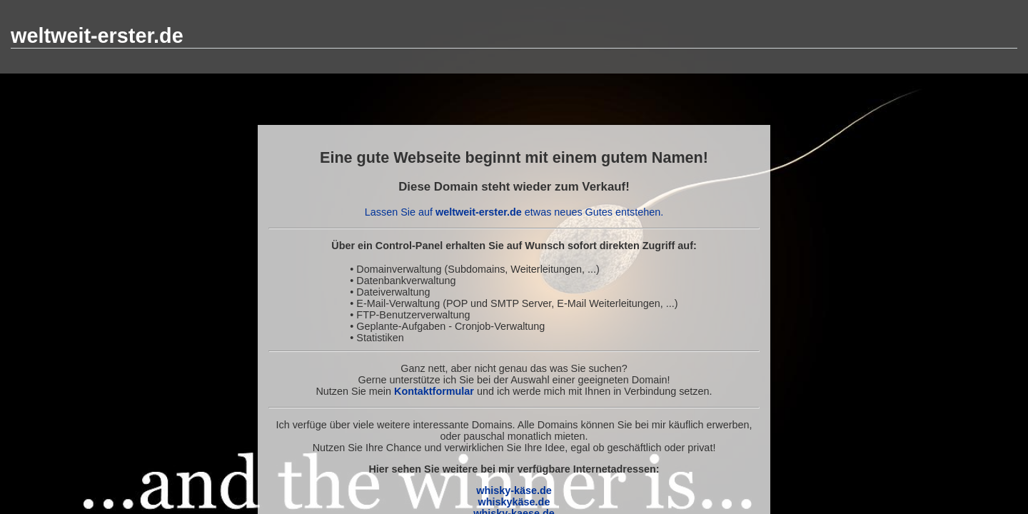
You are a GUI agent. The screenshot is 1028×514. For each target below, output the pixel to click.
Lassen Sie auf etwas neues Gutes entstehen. (514, 212)
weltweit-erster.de (97, 35)
